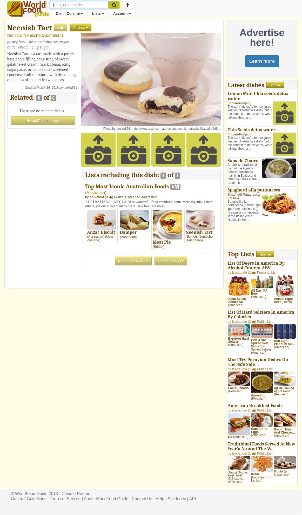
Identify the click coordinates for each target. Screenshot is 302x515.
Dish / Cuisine (69, 13)
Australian (52, 35)
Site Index (176, 499)
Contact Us (142, 499)
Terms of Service (65, 499)
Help (160, 499)
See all (275, 85)
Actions (80, 27)
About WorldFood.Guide (106, 499)
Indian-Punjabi (239, 103)
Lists (98, 13)
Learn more (262, 61)
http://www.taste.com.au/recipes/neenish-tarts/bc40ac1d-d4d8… (176, 129)
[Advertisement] (42, 208)
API (192, 499)
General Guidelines (28, 499)
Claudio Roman (76, 493)
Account (122, 13)
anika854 (70, 88)
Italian (233, 198)
